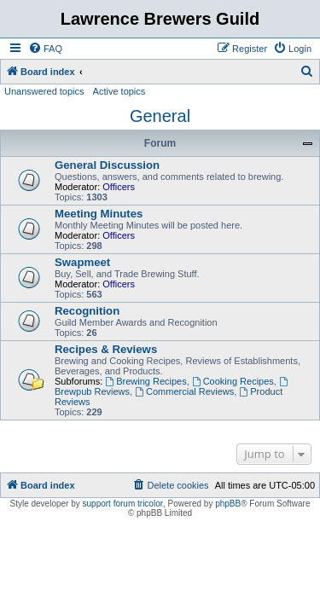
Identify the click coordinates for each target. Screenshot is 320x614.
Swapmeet (82, 262)
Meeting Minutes (99, 213)
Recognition (87, 310)
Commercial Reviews (184, 391)
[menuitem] (45, 48)
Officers (118, 187)
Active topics (119, 91)
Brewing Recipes (145, 381)
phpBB (228, 503)
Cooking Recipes (233, 381)
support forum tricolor (123, 503)
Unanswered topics (44, 91)
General (160, 116)
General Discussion (107, 165)
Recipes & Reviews (106, 349)
